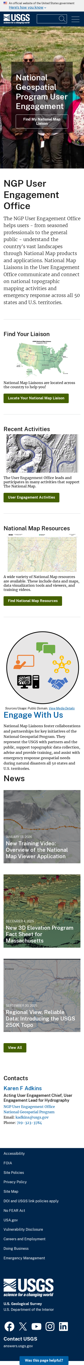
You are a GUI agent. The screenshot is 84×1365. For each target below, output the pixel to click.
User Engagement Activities (31, 497)
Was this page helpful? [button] (44, 1360)
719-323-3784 (29, 1122)
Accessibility (14, 1154)
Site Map (11, 1192)
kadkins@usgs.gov (32, 1117)
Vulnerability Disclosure (23, 1230)
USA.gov (11, 1220)
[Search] (62, 18)
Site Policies (14, 1173)
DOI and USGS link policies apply (31, 1201)
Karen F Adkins (23, 1088)
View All (15, 1048)
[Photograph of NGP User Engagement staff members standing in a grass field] (42, 97)
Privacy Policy (15, 1182)
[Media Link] (42, 668)
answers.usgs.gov (18, 1346)
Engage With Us (33, 714)
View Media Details (62, 708)
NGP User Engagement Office (29, 1106)
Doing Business (16, 1249)
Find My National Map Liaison (42, 121)
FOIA (8, 1163)
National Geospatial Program (29, 1112)
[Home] (17, 23)
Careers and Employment (24, 1239)
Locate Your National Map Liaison (36, 398)
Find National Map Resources (33, 601)
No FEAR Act (14, 1211)
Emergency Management (24, 1258)
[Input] (52, 18)
